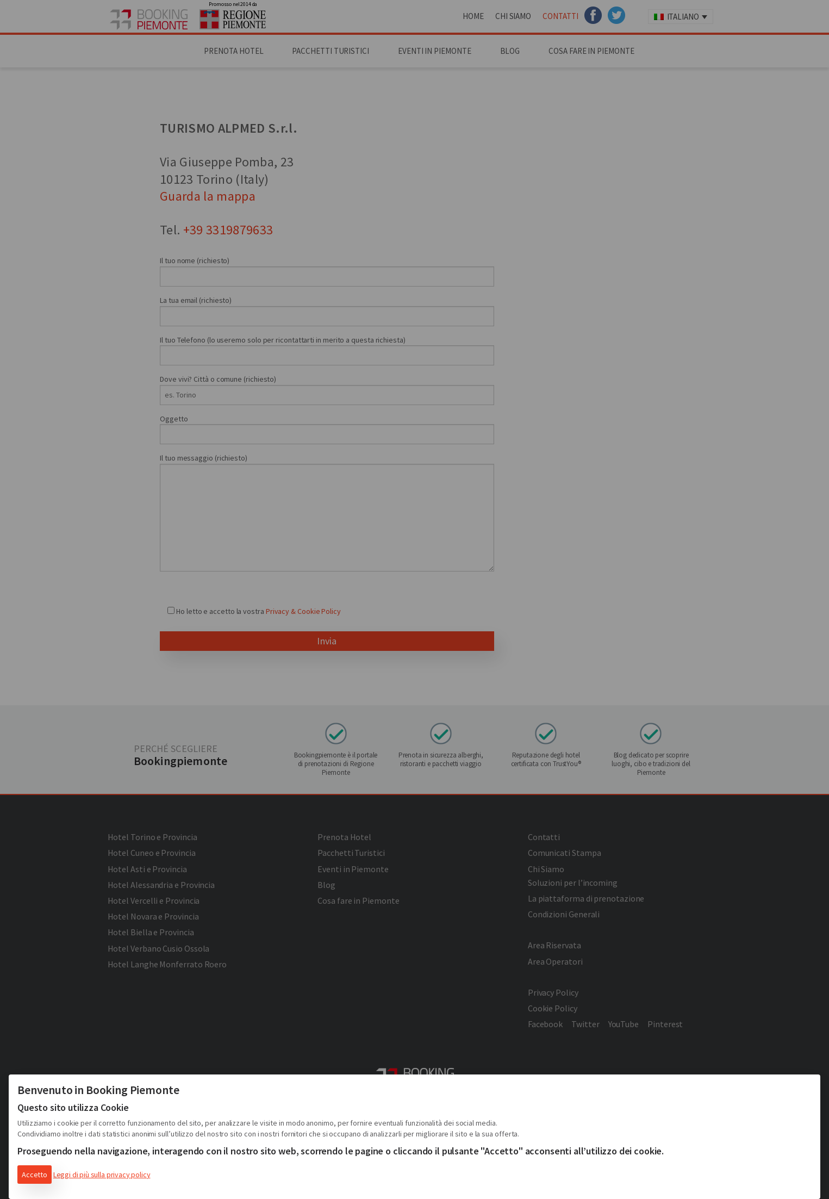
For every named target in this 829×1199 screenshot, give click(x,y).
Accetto (34, 1174)
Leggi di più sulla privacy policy (102, 1174)
